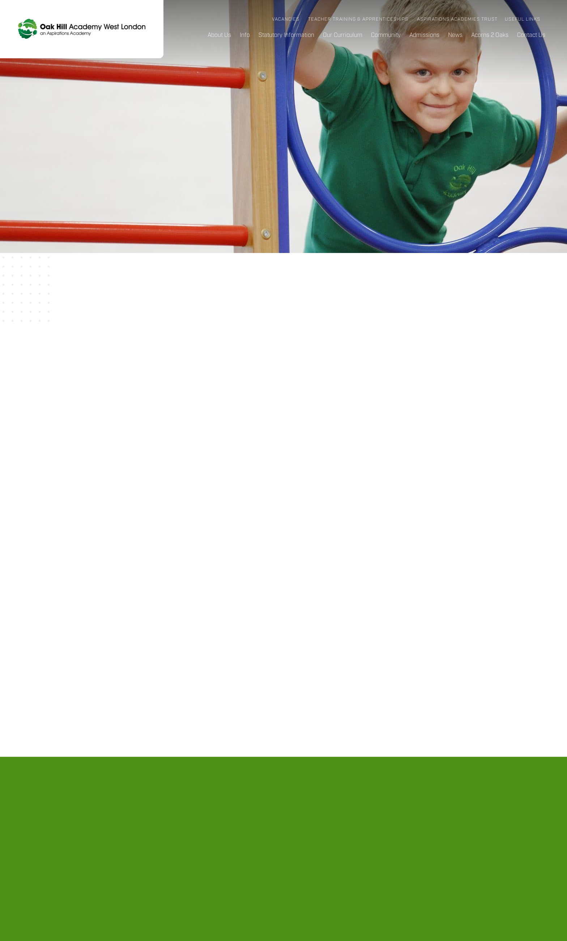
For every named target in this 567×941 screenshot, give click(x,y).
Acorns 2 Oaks (489, 35)
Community (386, 35)
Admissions (424, 35)
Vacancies (285, 19)
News (455, 35)
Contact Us (531, 35)
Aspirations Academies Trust (457, 19)
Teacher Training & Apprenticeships (358, 19)
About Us (219, 35)
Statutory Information (286, 35)
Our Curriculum (342, 35)
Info (245, 35)
